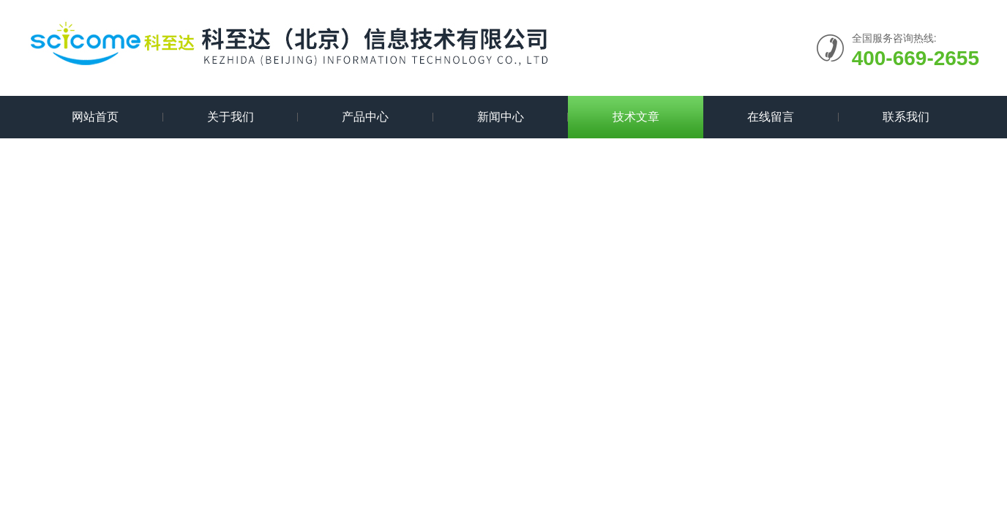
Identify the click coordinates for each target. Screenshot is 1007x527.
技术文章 (636, 117)
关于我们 (230, 117)
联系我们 (906, 117)
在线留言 (770, 117)
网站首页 (95, 117)
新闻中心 (500, 117)
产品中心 (365, 117)
